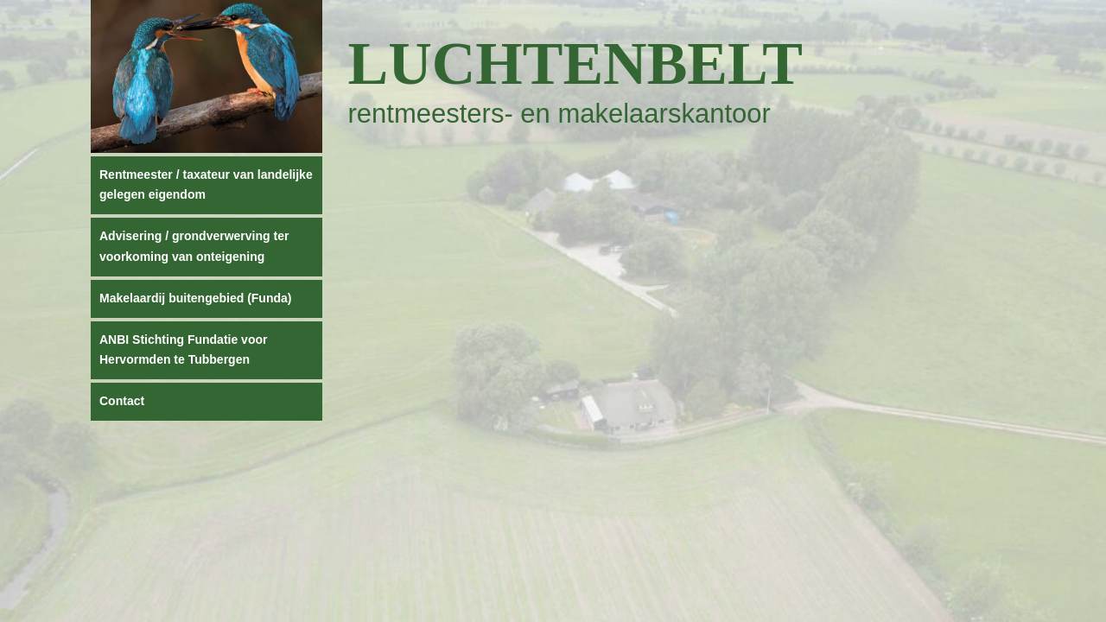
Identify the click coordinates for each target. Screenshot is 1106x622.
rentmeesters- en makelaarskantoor (559, 113)
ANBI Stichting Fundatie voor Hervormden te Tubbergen (183, 350)
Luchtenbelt (576, 63)
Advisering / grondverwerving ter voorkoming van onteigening (194, 246)
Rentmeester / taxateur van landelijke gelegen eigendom (206, 185)
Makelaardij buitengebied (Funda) (195, 298)
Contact (121, 401)
